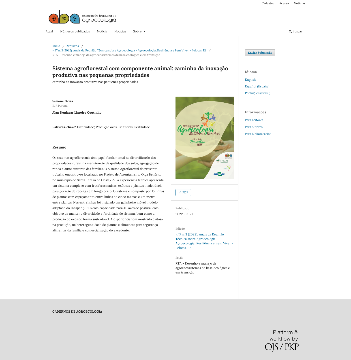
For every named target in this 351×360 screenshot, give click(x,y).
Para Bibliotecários (258, 134)
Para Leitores (254, 120)
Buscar (295, 31)
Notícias (120, 31)
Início (56, 46)
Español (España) (257, 86)
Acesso (284, 3)
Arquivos (72, 46)
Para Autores (254, 127)
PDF (185, 192)
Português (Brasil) (257, 93)
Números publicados (75, 31)
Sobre (138, 31)
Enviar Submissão (260, 53)
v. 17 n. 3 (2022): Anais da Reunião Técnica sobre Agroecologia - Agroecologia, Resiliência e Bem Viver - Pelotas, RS (129, 50)
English (250, 80)
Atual (49, 31)
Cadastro (268, 3)
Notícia (102, 31)
